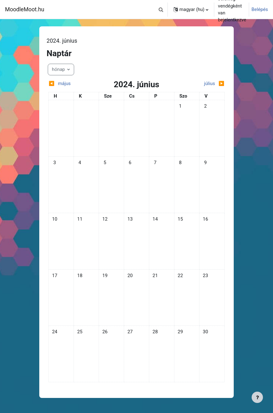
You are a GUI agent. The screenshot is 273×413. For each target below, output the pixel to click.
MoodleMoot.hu (24, 9)
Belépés (260, 9)
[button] (161, 9)
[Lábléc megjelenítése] (257, 397)
